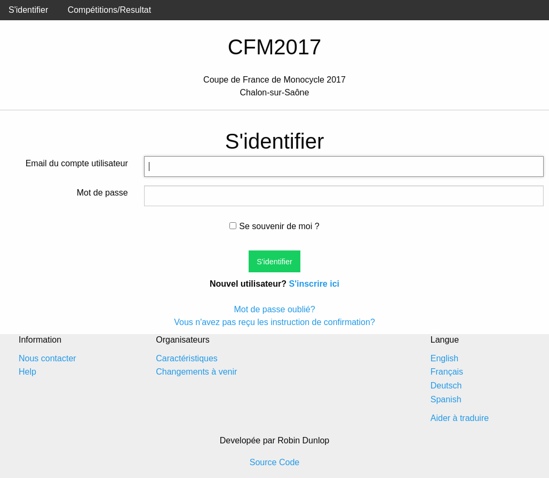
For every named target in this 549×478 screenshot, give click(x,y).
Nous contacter (47, 358)
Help (27, 371)
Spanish (446, 399)
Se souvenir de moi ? (274, 226)
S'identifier (28, 9)
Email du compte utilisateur (77, 163)
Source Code (274, 462)
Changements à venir (196, 371)
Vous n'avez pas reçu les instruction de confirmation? (274, 322)
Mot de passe (102, 192)
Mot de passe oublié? (274, 309)
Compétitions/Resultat (110, 9)
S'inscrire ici (314, 283)
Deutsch (446, 385)
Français (447, 371)
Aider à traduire (460, 418)
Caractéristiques (187, 358)
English (444, 358)
